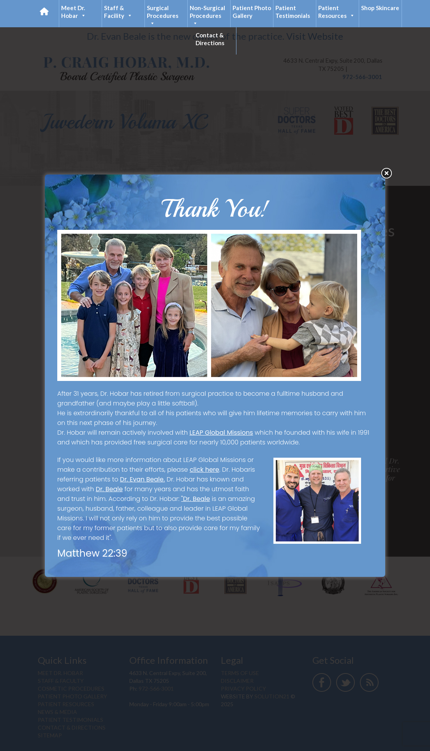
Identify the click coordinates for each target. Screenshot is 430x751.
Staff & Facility (118, 11)
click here (204, 469)
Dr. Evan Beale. (142, 479)
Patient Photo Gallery (252, 11)
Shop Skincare (380, 7)
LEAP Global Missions (221, 432)
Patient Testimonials (292, 11)
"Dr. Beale (195, 498)
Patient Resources (336, 11)
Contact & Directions (210, 39)
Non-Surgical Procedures (207, 15)
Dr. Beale (109, 489)
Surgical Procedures (162, 15)
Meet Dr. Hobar (73, 11)
